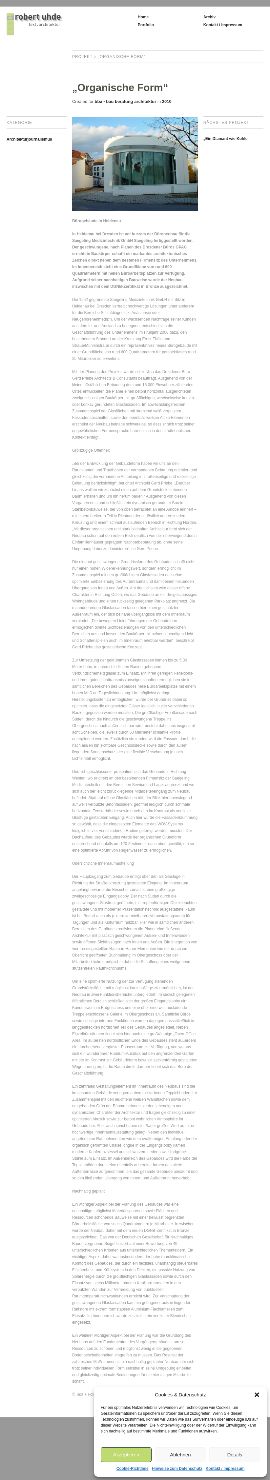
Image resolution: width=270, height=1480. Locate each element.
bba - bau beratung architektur (125, 101)
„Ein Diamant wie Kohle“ (226, 138)
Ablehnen (180, 1454)
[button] (257, 1394)
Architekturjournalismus (29, 139)
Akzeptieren (126, 1454)
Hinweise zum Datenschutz (177, 1468)
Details (234, 1454)
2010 (167, 101)
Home (143, 17)
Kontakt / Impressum (225, 1468)
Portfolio (146, 25)
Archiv (209, 17)
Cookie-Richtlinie (132, 1468)
